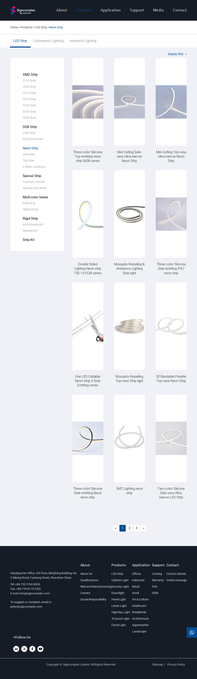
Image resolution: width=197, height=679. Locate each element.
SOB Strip (30, 127)
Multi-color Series (35, 197)
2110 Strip (29, 80)
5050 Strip (29, 117)
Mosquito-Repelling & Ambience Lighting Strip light (129, 268)
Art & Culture (140, 599)
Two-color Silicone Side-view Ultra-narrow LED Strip (171, 492)
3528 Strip (29, 105)
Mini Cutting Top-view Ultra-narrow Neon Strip (171, 156)
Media (158, 10)
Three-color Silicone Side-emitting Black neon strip (87, 492)
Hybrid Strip (30, 209)
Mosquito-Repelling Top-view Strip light (129, 378)
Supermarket (140, 625)
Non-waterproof (33, 224)
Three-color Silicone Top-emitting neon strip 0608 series (87, 156)
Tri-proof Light (120, 618)
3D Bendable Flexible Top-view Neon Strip (171, 378)
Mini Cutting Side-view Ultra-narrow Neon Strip (129, 156)
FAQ (154, 586)
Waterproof (30, 230)
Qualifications (89, 580)
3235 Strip (29, 111)
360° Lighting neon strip (129, 490)
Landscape (139, 631)
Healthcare (139, 605)
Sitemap (157, 664)
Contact (180, 10)
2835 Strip (29, 86)
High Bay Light (120, 612)
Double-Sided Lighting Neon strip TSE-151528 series (87, 268)
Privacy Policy (176, 664)
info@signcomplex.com (34, 593)
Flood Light (118, 625)
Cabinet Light (120, 580)
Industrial (138, 580)
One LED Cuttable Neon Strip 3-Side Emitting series (87, 380)
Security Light (120, 586)
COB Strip (29, 132)
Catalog (157, 573)
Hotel (135, 593)
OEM (155, 593)
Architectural (140, 618)
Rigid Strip (30, 218)
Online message (176, 580)
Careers (85, 593)
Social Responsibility (93, 599)
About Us (86, 573)
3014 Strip (29, 99)
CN (28, 25)
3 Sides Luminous (34, 166)
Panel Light (118, 599)
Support (137, 10)
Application (110, 10)
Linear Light (119, 605)
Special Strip (32, 176)
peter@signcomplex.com (26, 606)
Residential (139, 612)
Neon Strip (30, 148)
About (61, 10)
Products (83, 10)
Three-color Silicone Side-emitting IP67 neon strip (171, 268)
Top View (28, 160)
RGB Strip (29, 203)
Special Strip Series (35, 188)
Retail (135, 586)
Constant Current (34, 181)
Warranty (158, 580)
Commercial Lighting (48, 43)
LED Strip (20, 43)
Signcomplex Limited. (77, 664)
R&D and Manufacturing (94, 586)
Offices (136, 573)
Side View (29, 154)
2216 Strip (29, 93)
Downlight (117, 593)
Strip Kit (28, 240)
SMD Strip (30, 75)
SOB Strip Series (33, 139)
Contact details (176, 573)
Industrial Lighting (83, 43)
